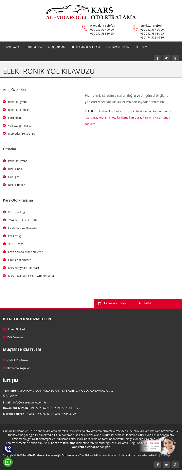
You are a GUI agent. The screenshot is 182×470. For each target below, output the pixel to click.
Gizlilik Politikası (15, 360)
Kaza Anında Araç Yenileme (23, 252)
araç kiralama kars (148, 117)
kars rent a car (162, 111)
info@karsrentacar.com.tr (29, 402)
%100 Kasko (13, 244)
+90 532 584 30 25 (68, 408)
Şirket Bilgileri (14, 329)
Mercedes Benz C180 (19, 133)
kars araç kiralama (98, 117)
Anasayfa (13, 47)
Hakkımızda (34, 47)
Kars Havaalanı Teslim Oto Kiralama (28, 276)
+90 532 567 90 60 (42, 408)
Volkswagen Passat (17, 125)
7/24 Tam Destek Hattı (20, 220)
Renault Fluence (16, 110)
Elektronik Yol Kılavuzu (20, 228)
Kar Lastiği (12, 236)
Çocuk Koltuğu (15, 212)
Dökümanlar (13, 337)
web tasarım (110, 455)
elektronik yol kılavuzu (112, 111)
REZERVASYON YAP (118, 47)
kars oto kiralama (139, 111)
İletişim (141, 47)
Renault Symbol (15, 102)
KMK (121, 455)
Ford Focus (12, 118)
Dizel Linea (12, 169)
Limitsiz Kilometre (17, 260)
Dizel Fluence (14, 185)
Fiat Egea (11, 177)
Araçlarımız (56, 47)
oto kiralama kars (123, 117)
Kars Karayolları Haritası (21, 268)
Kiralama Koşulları (85, 47)
